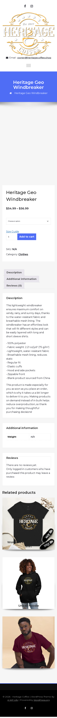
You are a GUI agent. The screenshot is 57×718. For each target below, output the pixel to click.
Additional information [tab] (21, 280)
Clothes (23, 255)
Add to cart (26, 238)
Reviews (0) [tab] (14, 286)
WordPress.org (42, 701)
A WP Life (12, 701)
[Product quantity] (11, 238)
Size (9, 217)
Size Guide (12, 232)
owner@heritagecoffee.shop (34, 57)
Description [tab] (14, 273)
